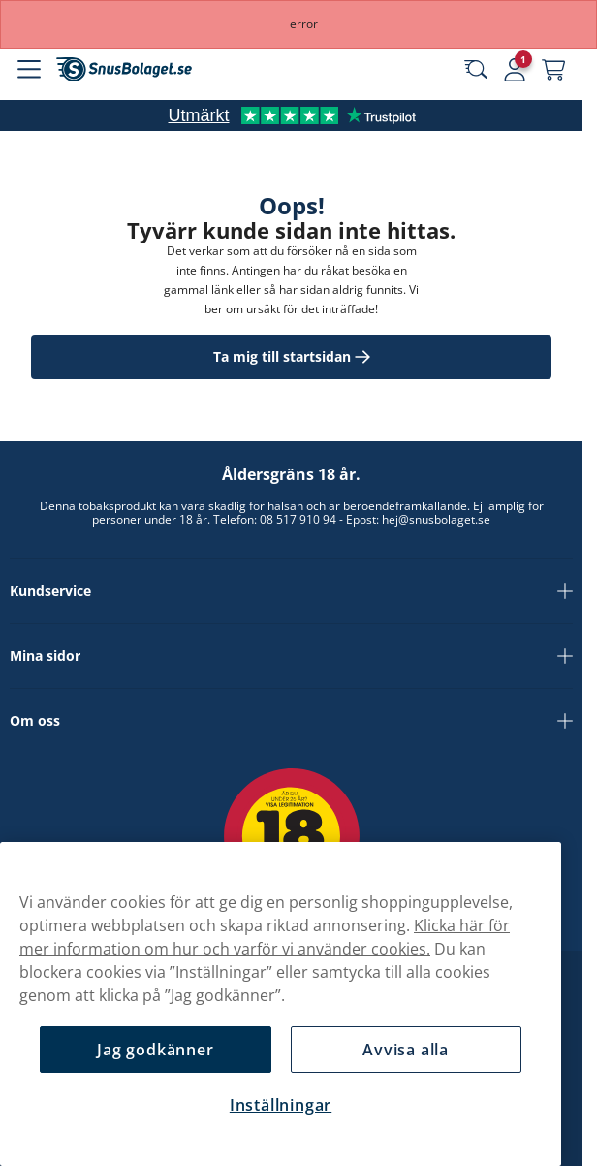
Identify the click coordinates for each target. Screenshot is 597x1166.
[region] (280, 1004)
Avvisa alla (405, 1049)
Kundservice (291, 590)
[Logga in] (514, 69)
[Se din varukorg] (553, 69)
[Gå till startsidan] (124, 69)
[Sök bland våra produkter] (475, 69)
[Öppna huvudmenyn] (29, 69)
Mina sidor (291, 655)
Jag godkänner (155, 1049)
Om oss (291, 720)
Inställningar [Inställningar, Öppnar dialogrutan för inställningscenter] (280, 1105)
